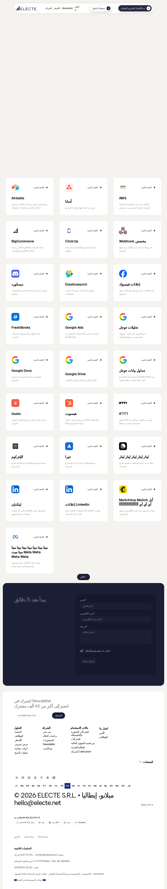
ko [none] (123, 786)
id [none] (100, 786)
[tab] (12, 177)
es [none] (38, 786)
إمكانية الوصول (20, 873)
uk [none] (73, 786)
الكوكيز (51, 873)
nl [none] (105, 786)
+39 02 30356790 (23, 867)
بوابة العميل (28, 836)
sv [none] (111, 786)
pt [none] (44, 786)
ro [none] (117, 786)
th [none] (84, 786)
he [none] (95, 786)
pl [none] (89, 786)
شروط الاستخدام (62, 873)
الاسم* (84, 600)
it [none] (17, 786)
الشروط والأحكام (93, 650)
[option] (16, 786)
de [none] (33, 786)
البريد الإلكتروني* (88, 613)
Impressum (98, 873)
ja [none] (129, 786)
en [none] (21, 786)
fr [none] (27, 786)
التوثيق (17, 836)
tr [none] (61, 786)
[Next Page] (83, 577)
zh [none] (50, 786)
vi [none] (79, 786)
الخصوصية (86, 873)
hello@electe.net (37, 803)
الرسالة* (84, 626)
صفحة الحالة (43, 836)
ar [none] (67, 786)
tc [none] (55, 786)
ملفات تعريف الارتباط (37, 873)
